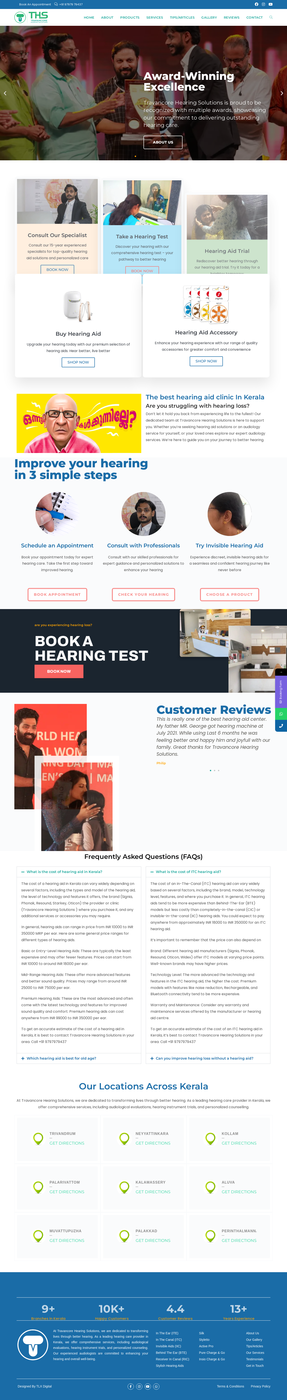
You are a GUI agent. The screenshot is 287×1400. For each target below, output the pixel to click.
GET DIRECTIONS (67, 1143)
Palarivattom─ (65, 1184)
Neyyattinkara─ (152, 1136)
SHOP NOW (78, 362)
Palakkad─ (146, 1233)
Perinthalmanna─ (240, 1233)
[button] (5, 93)
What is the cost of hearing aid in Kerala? (64, 872)
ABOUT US (163, 142)
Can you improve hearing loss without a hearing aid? (204, 1058)
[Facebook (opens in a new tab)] (256, 4)
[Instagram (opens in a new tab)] (263, 4)
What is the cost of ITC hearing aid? (188, 872)
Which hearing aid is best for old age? (61, 1058)
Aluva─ (228, 1184)
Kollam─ (230, 1136)
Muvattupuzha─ (66, 1233)
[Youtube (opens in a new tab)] (270, 4)
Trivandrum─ (63, 1136)
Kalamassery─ (151, 1184)
